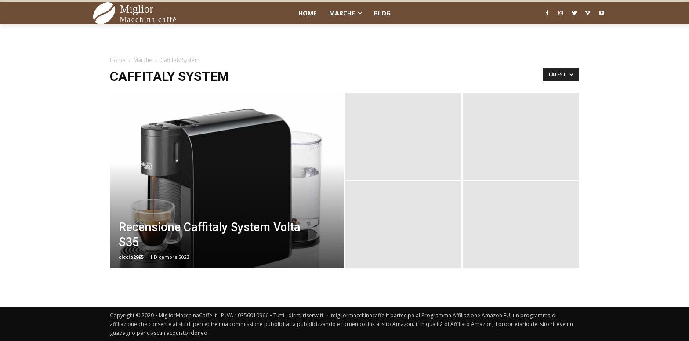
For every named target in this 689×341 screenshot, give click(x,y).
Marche (143, 60)
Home (117, 60)
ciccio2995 (131, 257)
